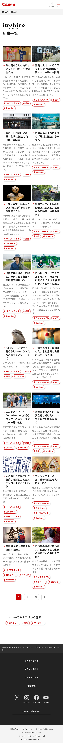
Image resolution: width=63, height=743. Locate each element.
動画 (8, 376)
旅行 (27, 103)
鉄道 (37, 236)
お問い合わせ (14, 729)
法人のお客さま (32, 669)
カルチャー (11, 243)
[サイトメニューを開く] (59, 5)
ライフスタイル (12, 103)
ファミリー (39, 623)
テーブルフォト (12, 516)
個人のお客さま (9, 12)
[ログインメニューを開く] (52, 5)
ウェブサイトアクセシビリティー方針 (32, 736)
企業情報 (31, 685)
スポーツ (10, 447)
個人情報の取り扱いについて (32, 732)
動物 (27, 371)
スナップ (25, 574)
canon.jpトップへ (31, 711)
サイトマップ (27, 729)
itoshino (10, 108)
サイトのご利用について (44, 729)
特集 (17, 647)
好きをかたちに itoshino (44, 647)
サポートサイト (32, 677)
